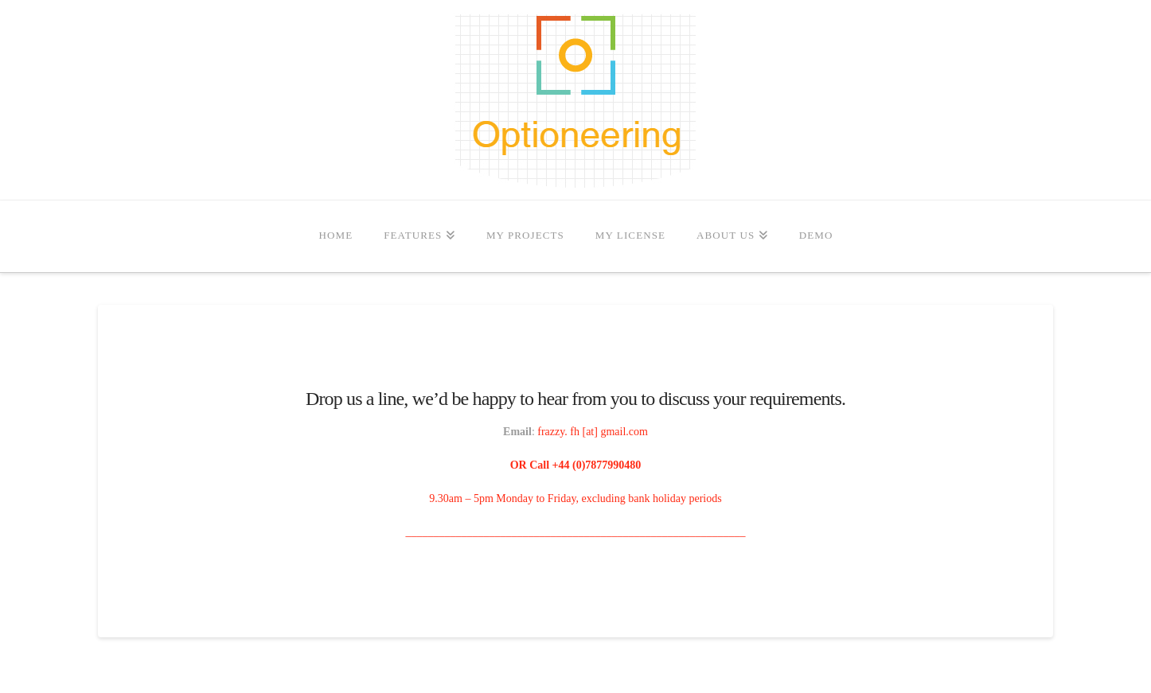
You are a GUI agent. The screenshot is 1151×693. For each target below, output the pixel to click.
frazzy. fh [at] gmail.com (592, 432)
